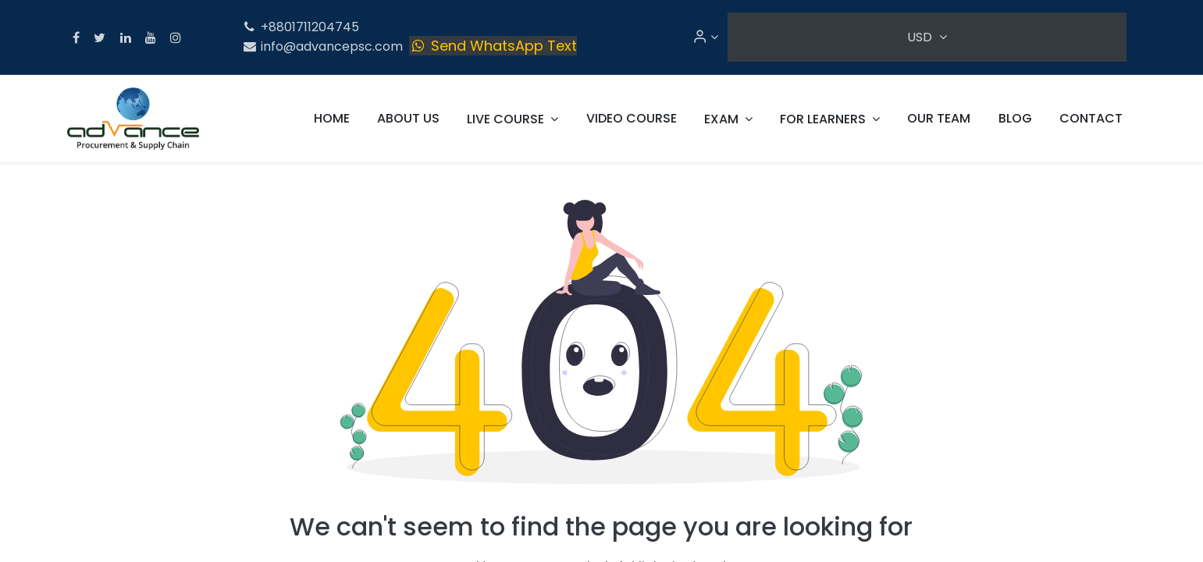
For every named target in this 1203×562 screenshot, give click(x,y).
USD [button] (921, 37)
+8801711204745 (301, 27)
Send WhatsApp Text (493, 45)
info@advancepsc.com (323, 46)
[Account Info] (705, 37)
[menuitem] (332, 118)
